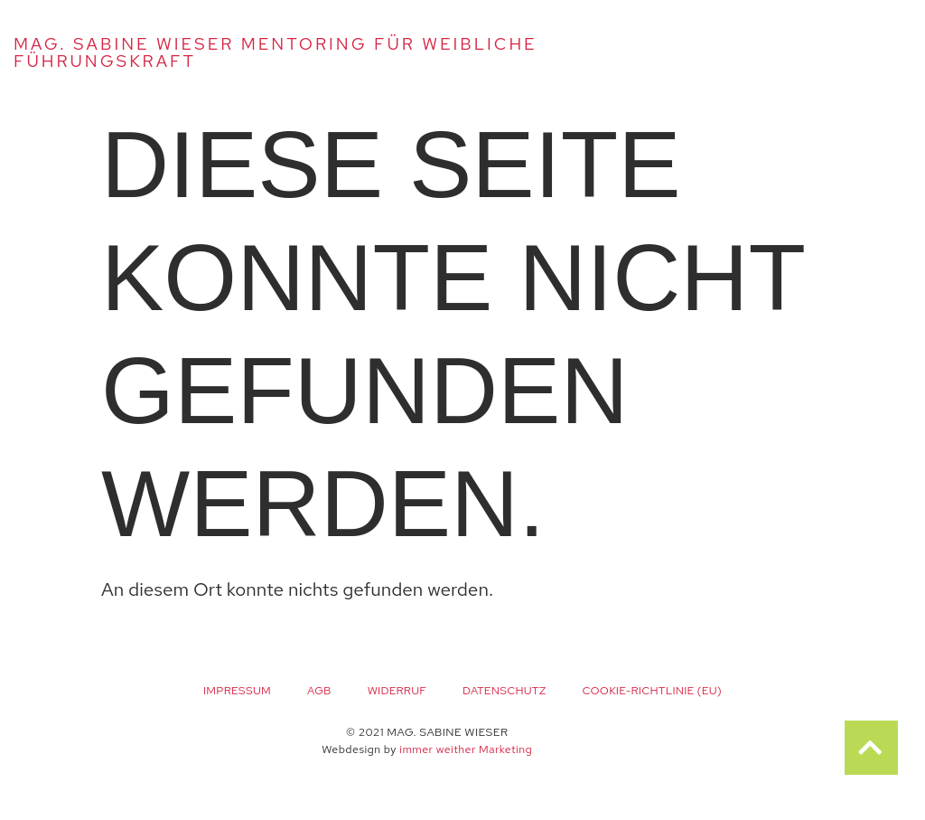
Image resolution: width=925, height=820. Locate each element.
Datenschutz (504, 690)
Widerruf (397, 690)
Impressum (237, 690)
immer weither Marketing (465, 749)
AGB (319, 690)
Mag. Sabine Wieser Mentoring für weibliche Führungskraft (275, 52)
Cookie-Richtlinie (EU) (652, 690)
